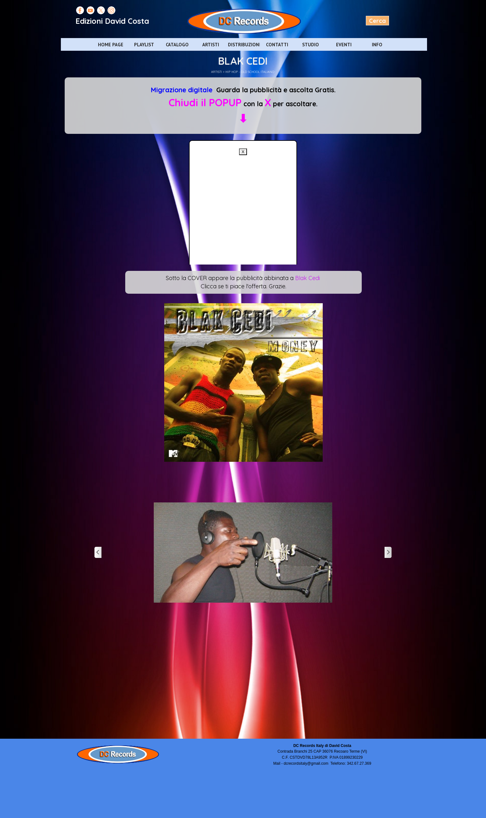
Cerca (377, 20)
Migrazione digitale (181, 90)
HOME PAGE (110, 45)
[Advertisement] (243, 250)
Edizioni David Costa (112, 21)
